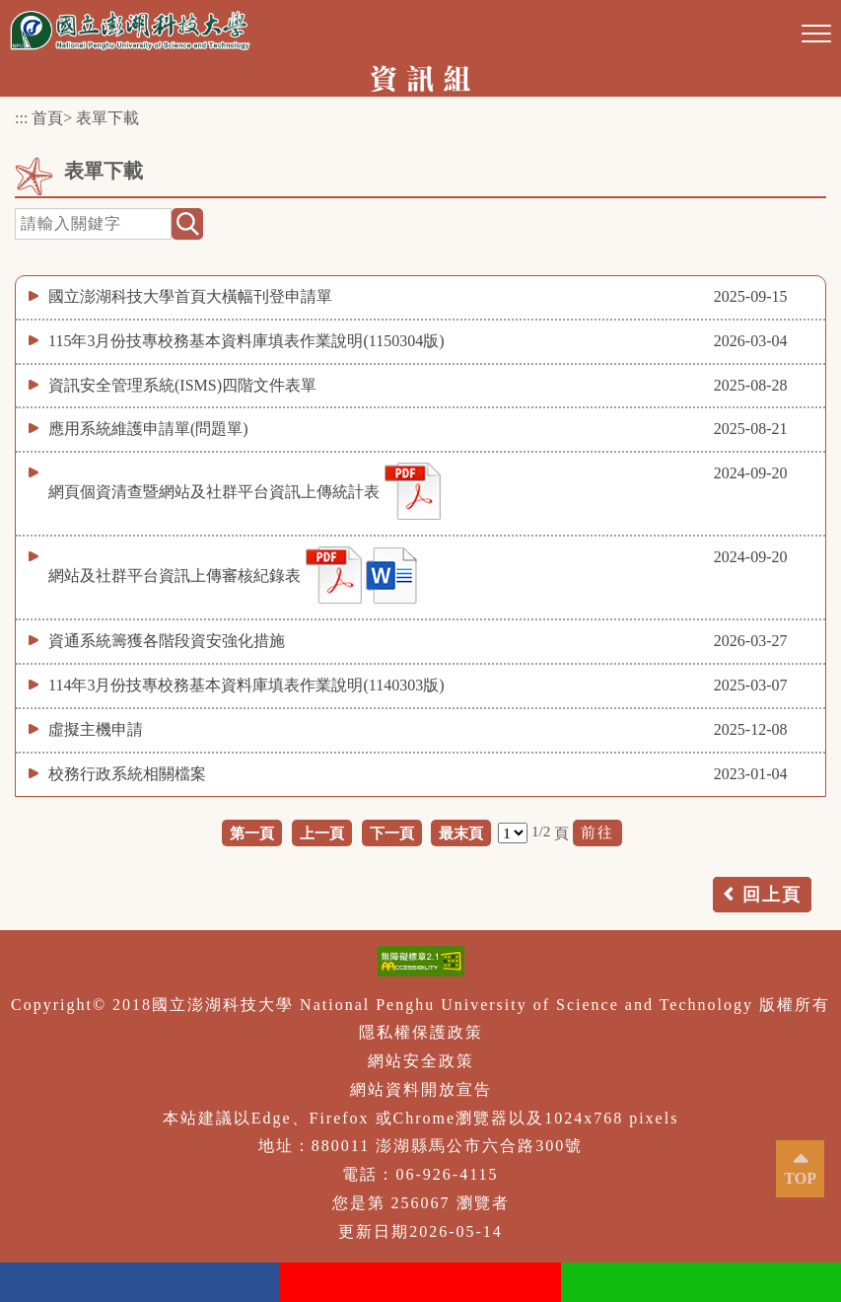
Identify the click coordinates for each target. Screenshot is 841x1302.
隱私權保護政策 (421, 1032)
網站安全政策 (421, 1060)
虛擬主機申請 (95, 729)
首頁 (47, 117)
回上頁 (772, 894)
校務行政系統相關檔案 (127, 773)
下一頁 (392, 833)
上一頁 (322, 833)
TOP (800, 1178)
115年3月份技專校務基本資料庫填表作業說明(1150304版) (246, 340)
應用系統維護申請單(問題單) (148, 428)
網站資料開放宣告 (421, 1089)
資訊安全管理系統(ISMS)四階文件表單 (182, 385)
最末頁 (461, 833)
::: (21, 117)
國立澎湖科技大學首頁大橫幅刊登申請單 (190, 296)
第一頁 (252, 833)
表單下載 (107, 117)
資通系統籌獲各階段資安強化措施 (166, 640)
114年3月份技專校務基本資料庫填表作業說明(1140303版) (246, 685)
